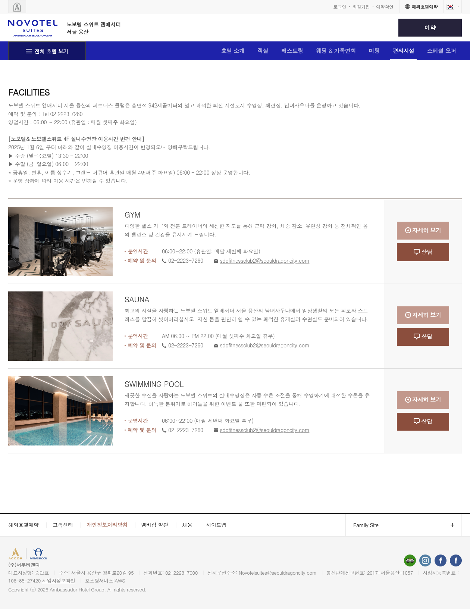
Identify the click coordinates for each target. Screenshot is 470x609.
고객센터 (63, 524)
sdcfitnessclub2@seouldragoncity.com (265, 260)
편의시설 (403, 50)
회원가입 (361, 6)
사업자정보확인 (58, 580)
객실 (262, 50)
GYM (132, 214)
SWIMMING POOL (154, 383)
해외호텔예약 (23, 524)
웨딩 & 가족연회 (336, 50)
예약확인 (385, 6)
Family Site (362, 525)
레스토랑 (292, 50)
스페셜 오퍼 (441, 50)
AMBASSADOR (71, 554)
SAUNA (137, 299)
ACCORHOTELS (31, 554)
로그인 (339, 6)
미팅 (374, 50)
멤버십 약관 (155, 524)
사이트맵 (216, 524)
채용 (187, 524)
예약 (429, 27)
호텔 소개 (232, 50)
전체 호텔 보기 (52, 51)
